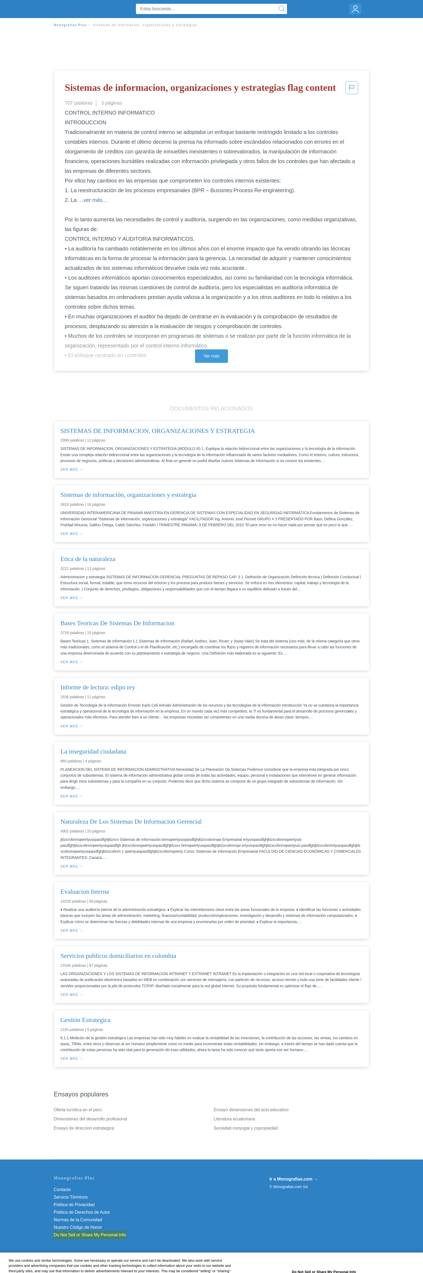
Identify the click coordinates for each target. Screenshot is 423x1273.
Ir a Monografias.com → (294, 1179)
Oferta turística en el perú (78, 1109)
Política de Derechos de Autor (82, 1212)
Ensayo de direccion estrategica (84, 1128)
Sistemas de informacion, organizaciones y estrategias (145, 25)
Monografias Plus (70, 25)
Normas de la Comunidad (78, 1219)
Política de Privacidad (74, 1204)
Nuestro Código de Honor (78, 1227)
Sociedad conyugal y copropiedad (246, 1128)
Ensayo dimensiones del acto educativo (251, 1109)
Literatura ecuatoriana (234, 1119)
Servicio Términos (71, 1197)
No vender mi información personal (87, 1235)
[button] (351, 89)
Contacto (62, 1189)
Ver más (211, 356)
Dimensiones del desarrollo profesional (90, 1119)
